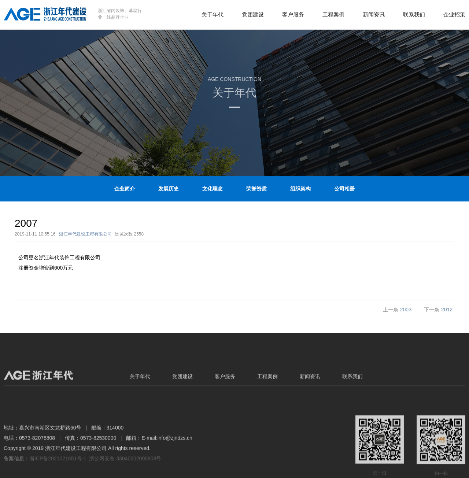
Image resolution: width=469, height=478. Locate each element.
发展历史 (168, 189)
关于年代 (213, 14)
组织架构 (300, 189)
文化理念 (212, 189)
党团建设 (253, 14)
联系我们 (414, 14)
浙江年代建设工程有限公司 (85, 234)
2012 (447, 309)
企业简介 (124, 189)
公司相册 (344, 189)
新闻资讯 (374, 14)
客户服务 (293, 14)
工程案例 (333, 14)
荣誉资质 (256, 189)
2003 (405, 309)
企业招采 (454, 14)
